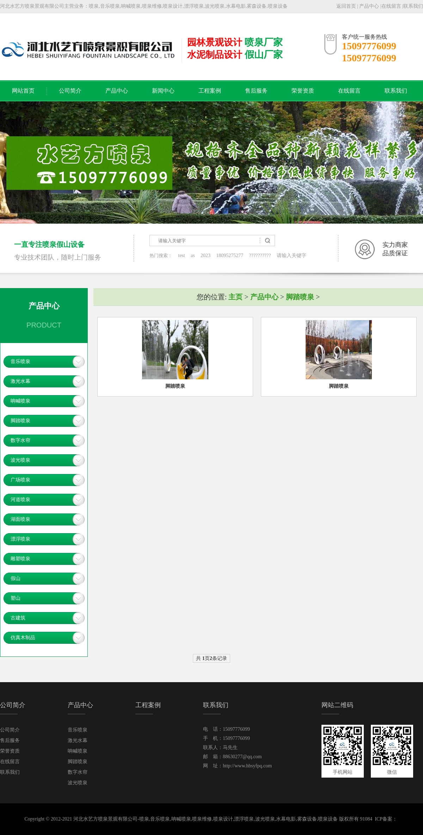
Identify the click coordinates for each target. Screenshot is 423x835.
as (193, 255)
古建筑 (18, 618)
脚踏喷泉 (20, 420)
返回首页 (346, 6)
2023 (205, 255)
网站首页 (23, 91)
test (181, 255)
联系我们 (413, 6)
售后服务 (256, 91)
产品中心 (369, 6)
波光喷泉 (20, 460)
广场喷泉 (20, 479)
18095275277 (229, 255)
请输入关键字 (291, 255)
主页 (235, 297)
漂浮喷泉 (20, 539)
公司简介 (70, 91)
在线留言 (391, 6)
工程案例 (209, 91)
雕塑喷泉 (20, 558)
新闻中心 (163, 91)
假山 (15, 578)
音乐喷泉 (20, 361)
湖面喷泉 (20, 519)
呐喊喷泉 (20, 401)
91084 (366, 819)
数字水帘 (20, 440)
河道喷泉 (20, 499)
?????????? (260, 255)
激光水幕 (20, 381)
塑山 (15, 598)
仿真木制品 (23, 637)
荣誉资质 (303, 91)
